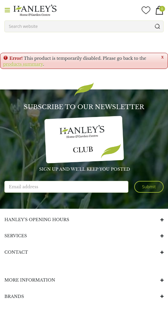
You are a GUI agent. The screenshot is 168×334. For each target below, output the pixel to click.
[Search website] (84, 26)
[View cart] (159, 10)
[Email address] (66, 187)
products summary (23, 64)
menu (7, 10)
